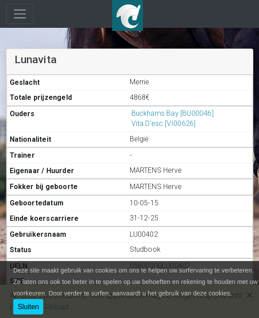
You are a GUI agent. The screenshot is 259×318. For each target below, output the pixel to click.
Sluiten (28, 306)
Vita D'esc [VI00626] (163, 123)
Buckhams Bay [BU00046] (172, 113)
